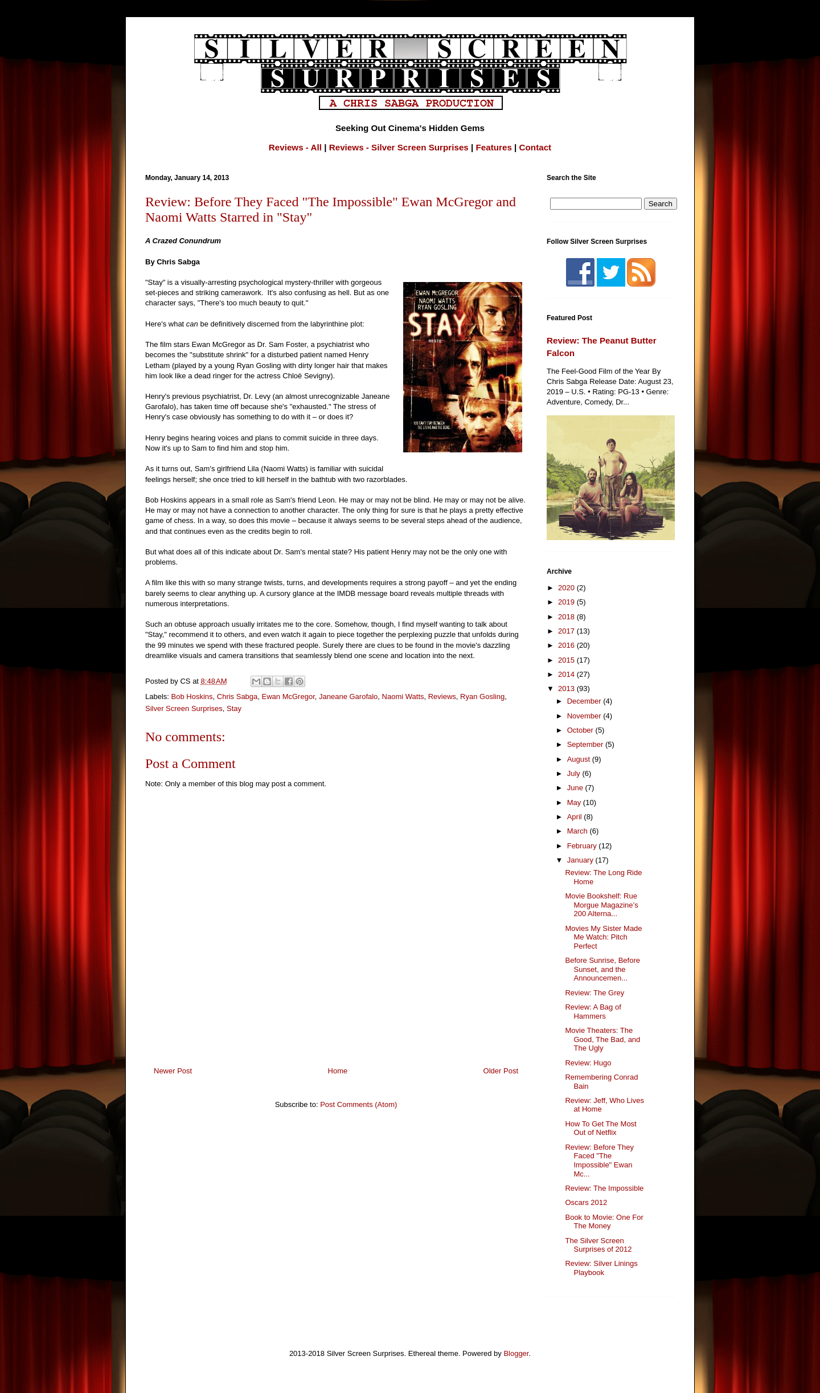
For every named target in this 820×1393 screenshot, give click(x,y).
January (581, 860)
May (575, 802)
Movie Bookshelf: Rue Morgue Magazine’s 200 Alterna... (601, 905)
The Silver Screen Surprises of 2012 (598, 1245)
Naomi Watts (403, 696)
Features (494, 147)
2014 (567, 674)
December (585, 701)
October (581, 730)
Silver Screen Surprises (184, 708)
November (585, 716)
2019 (567, 602)
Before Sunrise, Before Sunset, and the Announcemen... (602, 969)
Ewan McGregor (288, 696)
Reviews (442, 696)
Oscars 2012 (586, 1202)
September (586, 744)
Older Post (500, 1071)
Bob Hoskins (192, 696)
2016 (567, 645)
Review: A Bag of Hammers (593, 1011)
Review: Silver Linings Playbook (601, 1268)
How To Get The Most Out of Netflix (600, 1128)
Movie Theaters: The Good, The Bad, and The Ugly (602, 1039)
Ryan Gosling (482, 696)
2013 (567, 688)
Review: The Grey (594, 992)
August (579, 759)
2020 (567, 587)
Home (338, 1071)
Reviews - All (295, 147)
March (578, 831)
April (575, 816)
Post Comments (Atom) (358, 1104)
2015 (567, 660)
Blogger (515, 1353)
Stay (234, 708)
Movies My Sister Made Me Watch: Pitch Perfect (603, 937)
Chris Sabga (237, 696)
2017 (567, 631)
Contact (535, 147)
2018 (567, 616)
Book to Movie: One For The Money (604, 1222)
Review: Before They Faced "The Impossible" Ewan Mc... (599, 1160)
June (576, 787)
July (575, 773)
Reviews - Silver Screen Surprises (399, 147)
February (583, 845)
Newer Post (173, 1071)
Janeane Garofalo (348, 696)
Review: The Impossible (604, 1188)
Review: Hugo (588, 1063)
